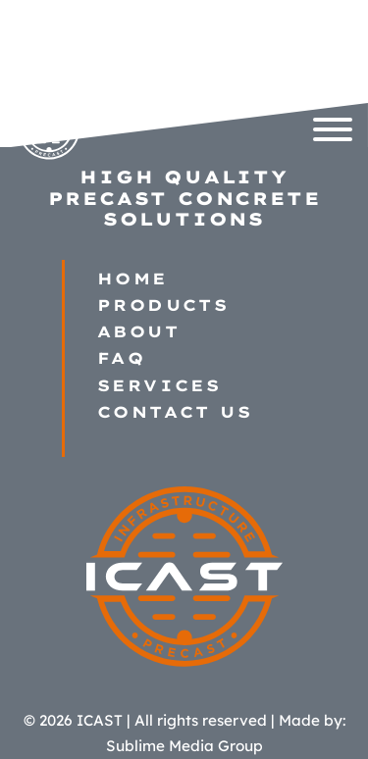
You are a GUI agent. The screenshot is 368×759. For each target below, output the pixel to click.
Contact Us (174, 412)
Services (159, 386)
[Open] (332, 129)
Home (132, 279)
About (138, 332)
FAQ (121, 358)
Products (163, 305)
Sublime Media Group (184, 745)
